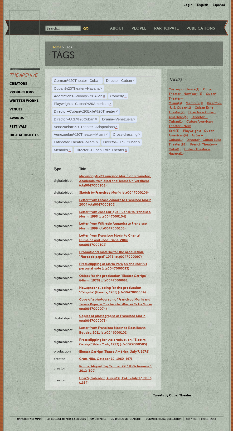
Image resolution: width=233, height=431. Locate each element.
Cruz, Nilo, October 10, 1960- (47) (105, 359)
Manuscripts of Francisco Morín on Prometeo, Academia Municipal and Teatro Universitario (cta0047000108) (115, 180)
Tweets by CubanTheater (172, 395)
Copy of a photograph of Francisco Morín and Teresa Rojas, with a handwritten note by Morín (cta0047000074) (115, 304)
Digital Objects (24, 135)
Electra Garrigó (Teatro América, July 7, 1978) (114, 351)
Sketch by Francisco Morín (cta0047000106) (114, 192)
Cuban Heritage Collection (164, 419)
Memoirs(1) (194, 103)
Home (56, 47)
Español (219, 5)
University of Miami (29, 419)
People (138, 28)
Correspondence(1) (184, 89)
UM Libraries (98, 419)
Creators (18, 83)
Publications (200, 28)
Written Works (24, 101)
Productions (22, 92)
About (117, 28)
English (202, 5)
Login (188, 5)
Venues (16, 109)
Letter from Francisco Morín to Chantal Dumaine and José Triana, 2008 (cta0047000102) (109, 240)
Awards (17, 118)
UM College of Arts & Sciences (66, 419)
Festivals (18, 126)
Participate (166, 28)
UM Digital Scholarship (126, 419)
